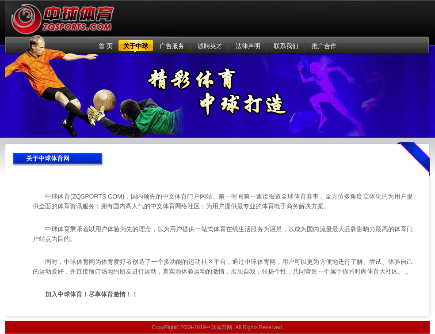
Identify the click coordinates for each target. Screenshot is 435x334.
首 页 (106, 45)
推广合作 (324, 45)
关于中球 (135, 45)
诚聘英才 (210, 45)
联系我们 (286, 45)
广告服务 (172, 45)
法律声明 (248, 45)
